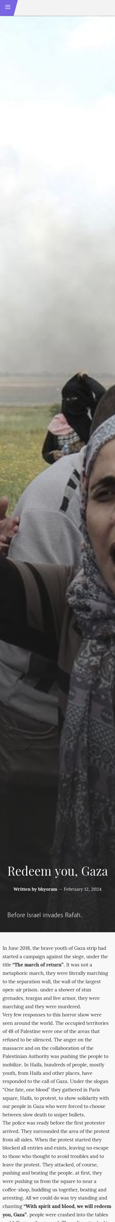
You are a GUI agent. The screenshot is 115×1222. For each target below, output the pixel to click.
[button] (8, 8)
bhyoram (47, 889)
